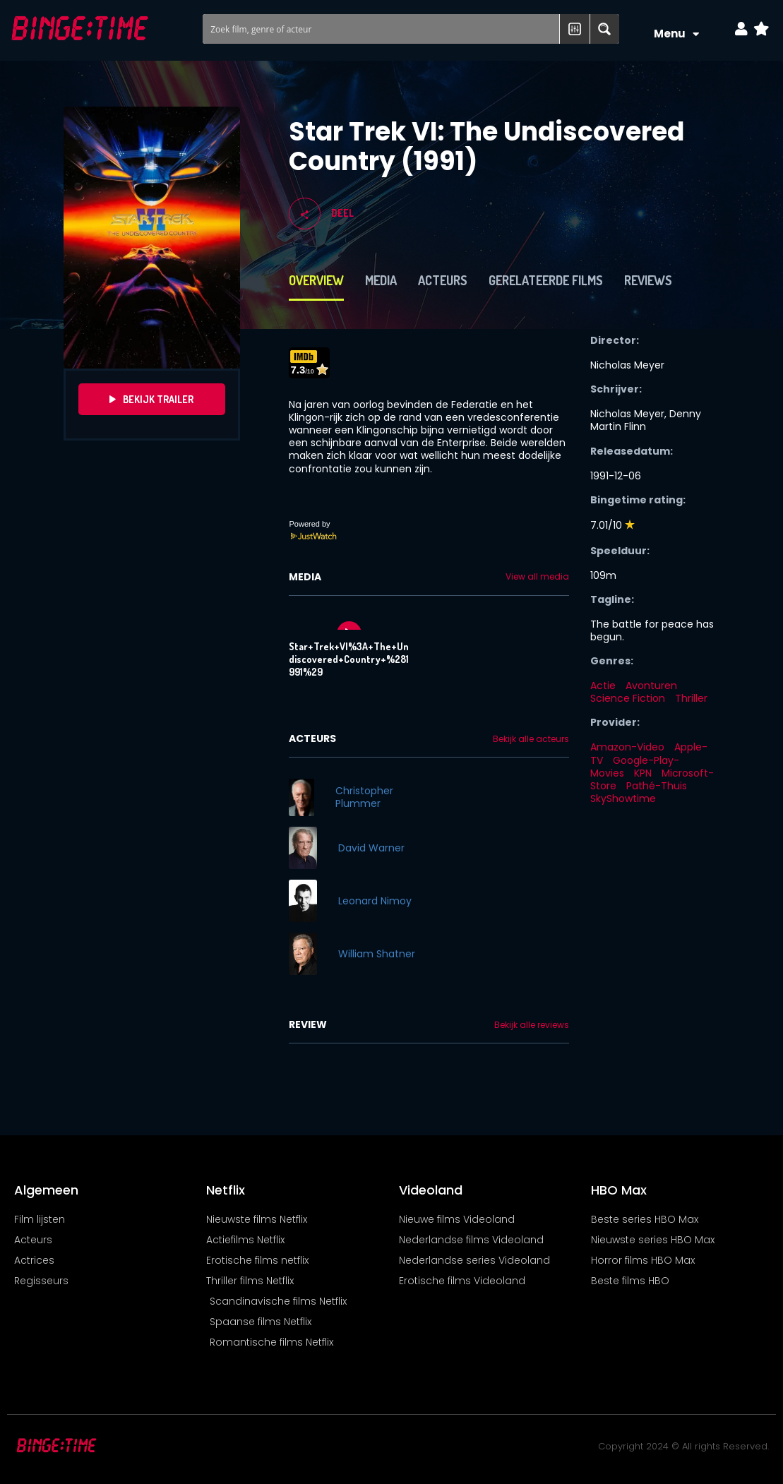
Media (381, 280)
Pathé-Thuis (656, 786)
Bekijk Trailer (151, 399)
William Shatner (376, 953)
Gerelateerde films (546, 280)
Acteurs (442, 280)
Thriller (691, 698)
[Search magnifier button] (604, 29)
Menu (676, 34)
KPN (643, 773)
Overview (316, 280)
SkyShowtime (623, 798)
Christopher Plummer (364, 797)
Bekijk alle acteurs (531, 739)
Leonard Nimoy (375, 900)
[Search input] (382, 28)
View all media (537, 576)
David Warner (371, 848)
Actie (603, 685)
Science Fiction (627, 698)
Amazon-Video (627, 747)
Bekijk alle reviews (531, 1025)
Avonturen (651, 685)
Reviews (648, 280)
